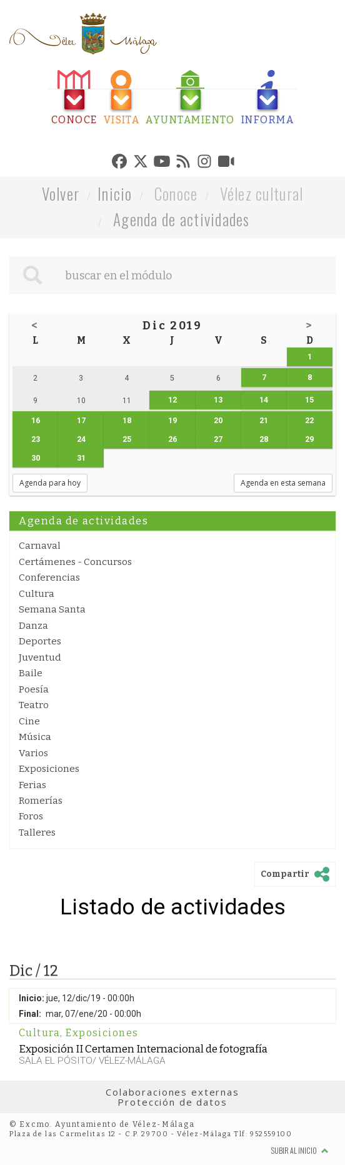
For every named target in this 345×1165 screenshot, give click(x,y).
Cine (29, 721)
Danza (33, 625)
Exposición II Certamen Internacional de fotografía (143, 1048)
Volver (61, 193)
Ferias (32, 785)
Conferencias (49, 577)
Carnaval (40, 545)
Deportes (40, 641)
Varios (33, 753)
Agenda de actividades (181, 219)
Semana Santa (52, 609)
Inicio (115, 193)
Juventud (40, 657)
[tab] (74, 98)
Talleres (37, 832)
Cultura (36, 593)
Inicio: (31, 998)
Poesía (34, 689)
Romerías (40, 800)
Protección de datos (172, 1102)
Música (35, 736)
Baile (30, 673)
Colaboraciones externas (172, 1092)
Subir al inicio (300, 1150)
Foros (31, 816)
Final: (30, 1014)
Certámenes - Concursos (75, 562)
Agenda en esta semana (283, 483)
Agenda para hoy (50, 483)
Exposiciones (49, 768)
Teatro (34, 705)
